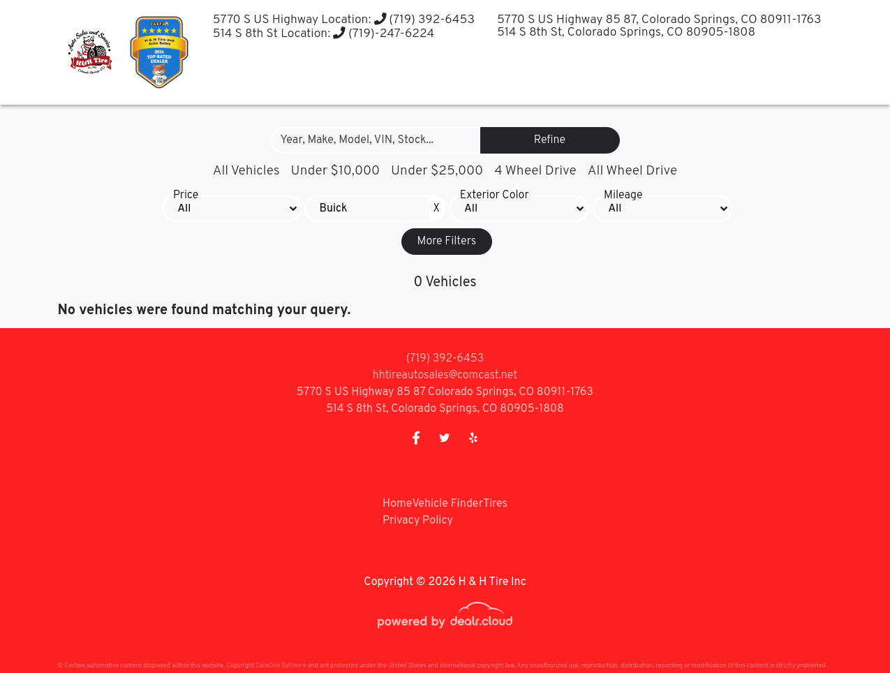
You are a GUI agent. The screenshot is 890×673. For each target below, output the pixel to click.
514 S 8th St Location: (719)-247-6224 (320, 34)
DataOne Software (280, 666)
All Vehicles (246, 171)
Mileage (623, 195)
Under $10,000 (335, 171)
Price (185, 195)
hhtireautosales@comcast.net (445, 376)
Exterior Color (494, 195)
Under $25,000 (437, 171)
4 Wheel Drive (535, 171)
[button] (345, 77)
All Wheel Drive (633, 171)
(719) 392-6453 (422, 20)
